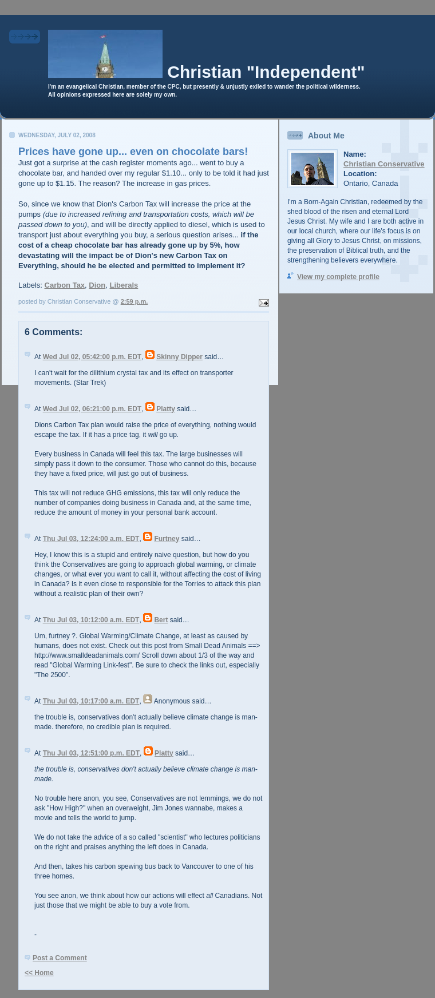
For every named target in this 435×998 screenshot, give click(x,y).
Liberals (123, 285)
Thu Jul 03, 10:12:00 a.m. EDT (91, 620)
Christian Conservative (384, 164)
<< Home (39, 973)
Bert (161, 620)
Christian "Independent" (266, 71)
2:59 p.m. (134, 301)
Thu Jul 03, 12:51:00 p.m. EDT (91, 753)
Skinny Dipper (179, 357)
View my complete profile (338, 277)
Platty (165, 409)
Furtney (166, 539)
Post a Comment (60, 958)
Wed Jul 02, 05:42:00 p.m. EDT (92, 357)
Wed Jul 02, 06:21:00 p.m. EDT (92, 409)
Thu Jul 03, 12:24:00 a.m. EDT (91, 539)
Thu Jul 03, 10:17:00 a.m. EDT (91, 701)
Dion (97, 285)
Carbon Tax (65, 285)
